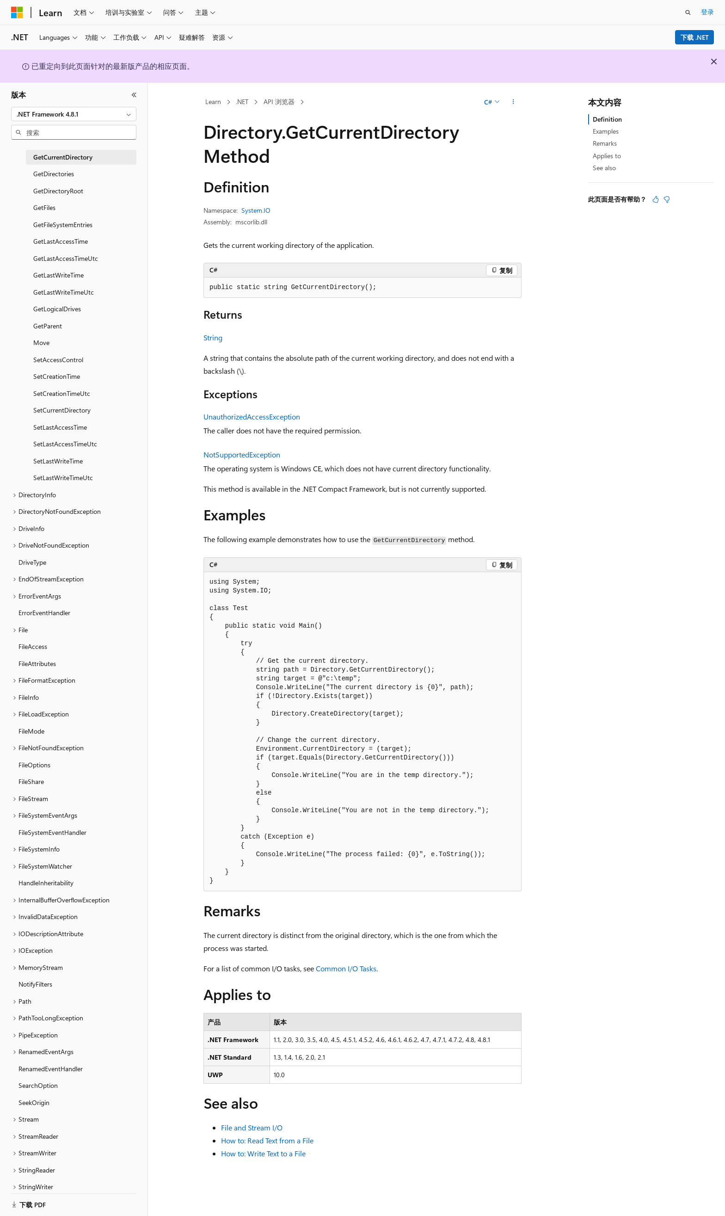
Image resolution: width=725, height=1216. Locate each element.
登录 (707, 11)
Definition (607, 119)
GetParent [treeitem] (47, 325)
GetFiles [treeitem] (44, 207)
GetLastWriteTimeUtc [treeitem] (63, 292)
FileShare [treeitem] (31, 781)
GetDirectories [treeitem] (53, 173)
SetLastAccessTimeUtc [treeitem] (65, 443)
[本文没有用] (666, 199)
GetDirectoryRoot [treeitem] (58, 190)
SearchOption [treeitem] (38, 1085)
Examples (606, 131)
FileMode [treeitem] (31, 731)
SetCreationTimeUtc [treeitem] (61, 393)
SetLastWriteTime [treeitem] (58, 461)
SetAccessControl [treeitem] (58, 359)
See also (604, 167)
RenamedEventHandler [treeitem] (50, 1068)
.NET (242, 101)
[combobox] (73, 114)
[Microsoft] (17, 12)
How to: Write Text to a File (263, 1153)
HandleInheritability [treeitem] (46, 882)
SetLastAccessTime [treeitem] (60, 427)
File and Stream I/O (252, 1127)
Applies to (607, 155)
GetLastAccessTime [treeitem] (60, 241)
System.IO (255, 210)
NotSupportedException (241, 454)
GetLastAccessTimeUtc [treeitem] (65, 258)
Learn (213, 101)
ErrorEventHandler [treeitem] (44, 612)
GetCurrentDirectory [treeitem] (62, 157)
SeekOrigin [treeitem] (33, 1102)
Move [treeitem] (41, 342)
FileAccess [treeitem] (32, 646)
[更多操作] (513, 102)
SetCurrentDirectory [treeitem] (62, 410)
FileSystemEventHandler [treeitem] (52, 832)
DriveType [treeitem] (32, 562)
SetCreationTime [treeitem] (56, 376)
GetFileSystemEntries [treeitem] (62, 224)
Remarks (605, 143)
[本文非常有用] (655, 199)
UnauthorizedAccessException (251, 416)
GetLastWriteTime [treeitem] (58, 275)
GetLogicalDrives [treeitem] (57, 308)
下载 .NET (695, 37)
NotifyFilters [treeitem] (35, 984)
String (212, 337)
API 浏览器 (279, 101)
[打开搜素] (688, 12)
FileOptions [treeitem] (34, 764)
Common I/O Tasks (346, 968)
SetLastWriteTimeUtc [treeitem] (63, 477)
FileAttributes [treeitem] (37, 663)
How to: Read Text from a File (267, 1140)
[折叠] (134, 94)
